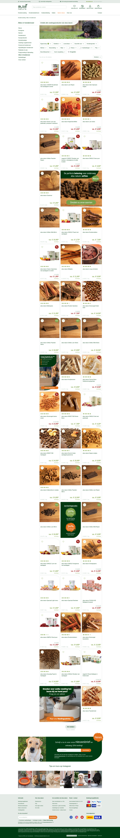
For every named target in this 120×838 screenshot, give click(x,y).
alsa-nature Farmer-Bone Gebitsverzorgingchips (89, 380)
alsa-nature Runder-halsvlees (70, 306)
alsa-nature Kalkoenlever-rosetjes (49, 490)
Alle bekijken (70, 726)
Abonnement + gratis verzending (58, 805)
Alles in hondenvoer (24, 55)
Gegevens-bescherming (82, 835)
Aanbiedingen (22, 57)
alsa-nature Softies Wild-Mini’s (48, 232)
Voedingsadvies (21, 810)
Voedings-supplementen (25, 42)
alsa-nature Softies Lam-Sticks (70, 342)
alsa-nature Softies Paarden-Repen (48, 159)
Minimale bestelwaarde (22, 805)
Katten (53, 13)
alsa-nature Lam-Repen (68, 84)
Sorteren (97, 57)
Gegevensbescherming (59, 756)
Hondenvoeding (22, 13)
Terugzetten (72, 52)
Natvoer (20, 33)
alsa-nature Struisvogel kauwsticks (89, 638)
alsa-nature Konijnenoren (68, 379)
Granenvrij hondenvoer (24, 45)
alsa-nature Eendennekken (90, 232)
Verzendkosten (21, 803)
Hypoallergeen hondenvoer (25, 47)
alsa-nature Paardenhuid (89, 711)
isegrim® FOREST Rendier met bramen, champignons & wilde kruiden (70, 160)
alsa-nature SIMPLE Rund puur (48, 637)
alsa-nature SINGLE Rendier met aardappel (71, 674)
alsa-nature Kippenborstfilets (69, 121)
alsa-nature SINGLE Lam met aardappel (48, 564)
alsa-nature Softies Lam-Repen (91, 490)
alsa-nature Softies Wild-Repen (91, 526)
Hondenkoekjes (22, 40)
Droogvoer (21, 30)
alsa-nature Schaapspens (90, 563)
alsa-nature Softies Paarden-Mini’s (69, 490)
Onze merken (22, 59)
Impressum (100, 835)
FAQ (36, 803)
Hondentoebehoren (34, 13)
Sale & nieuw (61, 13)
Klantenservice (38, 801)
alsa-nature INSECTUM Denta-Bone (70, 417)
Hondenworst (22, 35)
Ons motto (37, 807)
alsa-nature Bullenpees (46, 306)
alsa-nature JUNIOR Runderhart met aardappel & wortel (49, 85)
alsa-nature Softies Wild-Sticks (91, 342)
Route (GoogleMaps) (73, 807)
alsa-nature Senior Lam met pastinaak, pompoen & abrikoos (49, 122)
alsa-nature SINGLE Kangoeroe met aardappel (70, 564)
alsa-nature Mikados (67, 269)
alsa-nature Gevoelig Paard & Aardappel (48, 674)
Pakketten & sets (23, 50)
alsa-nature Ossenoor (46, 195)
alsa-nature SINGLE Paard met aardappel (70, 233)
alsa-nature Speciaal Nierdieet (70, 600)
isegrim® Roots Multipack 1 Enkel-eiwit (90, 674)
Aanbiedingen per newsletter (58, 807)
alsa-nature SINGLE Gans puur (91, 158)
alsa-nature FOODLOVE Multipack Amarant (89, 601)
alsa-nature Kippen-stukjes (90, 453)
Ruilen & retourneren (22, 807)
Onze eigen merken (39, 805)
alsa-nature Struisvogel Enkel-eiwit (91, 306)
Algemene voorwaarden (92, 835)
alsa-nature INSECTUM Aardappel (46, 454)
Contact (100, 13)
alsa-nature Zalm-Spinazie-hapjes (90, 85)
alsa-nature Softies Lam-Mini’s (48, 526)
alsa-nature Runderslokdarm (69, 637)
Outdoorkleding (45, 13)
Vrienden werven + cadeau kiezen (59, 810)
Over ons (69, 13)
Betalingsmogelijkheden (23, 801)
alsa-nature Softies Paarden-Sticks (48, 343)
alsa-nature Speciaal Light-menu (49, 600)
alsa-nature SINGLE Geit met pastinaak (91, 417)
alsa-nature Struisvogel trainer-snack (48, 417)
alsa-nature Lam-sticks (89, 121)
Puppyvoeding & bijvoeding (25, 52)
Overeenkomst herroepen (72, 835)
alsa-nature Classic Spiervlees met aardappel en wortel (48, 269)
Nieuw (20, 28)
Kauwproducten (22, 37)
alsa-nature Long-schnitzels (90, 269)
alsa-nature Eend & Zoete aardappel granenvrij (68, 454)
